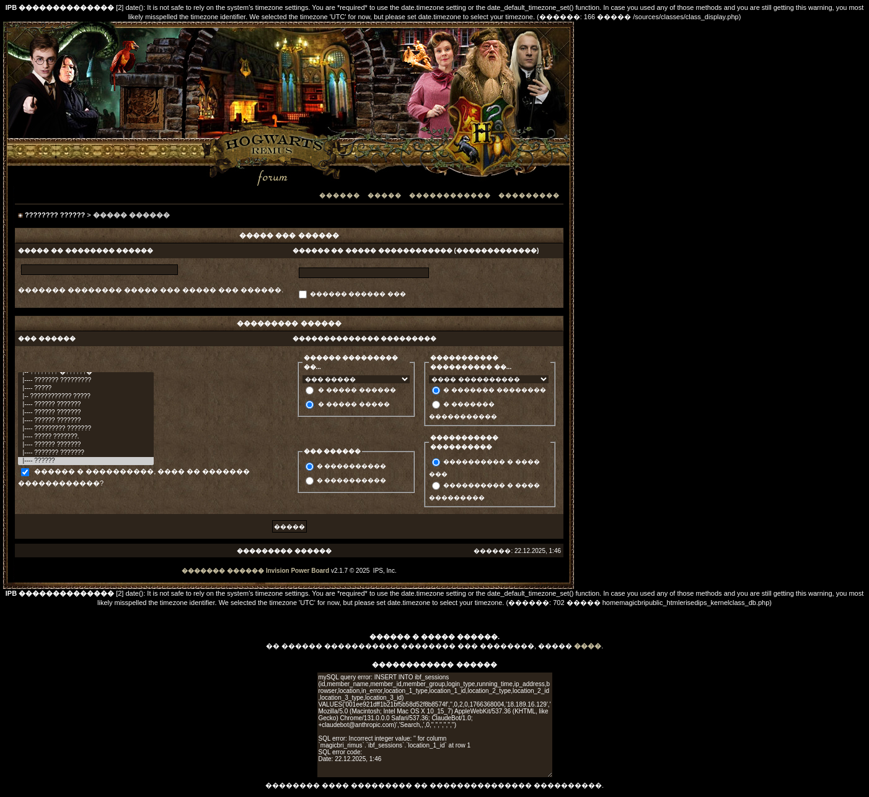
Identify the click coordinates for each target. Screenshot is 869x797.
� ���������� (352, 466)
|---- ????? (86, 389)
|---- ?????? (86, 461)
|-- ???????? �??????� (86, 372)
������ (339, 195)
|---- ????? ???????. (86, 437)
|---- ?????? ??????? (86, 405)
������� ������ (223, 570)
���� (587, 646)
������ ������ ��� (358, 293)
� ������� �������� (494, 389)
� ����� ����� (354, 404)
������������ (450, 195)
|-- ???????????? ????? (86, 397)
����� (385, 195)
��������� (529, 195)
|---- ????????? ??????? (86, 429)
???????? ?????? (55, 215)
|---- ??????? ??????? (86, 453)
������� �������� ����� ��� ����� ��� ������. (150, 290)
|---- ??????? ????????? (86, 381)
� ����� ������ (357, 389)
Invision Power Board (297, 570)
